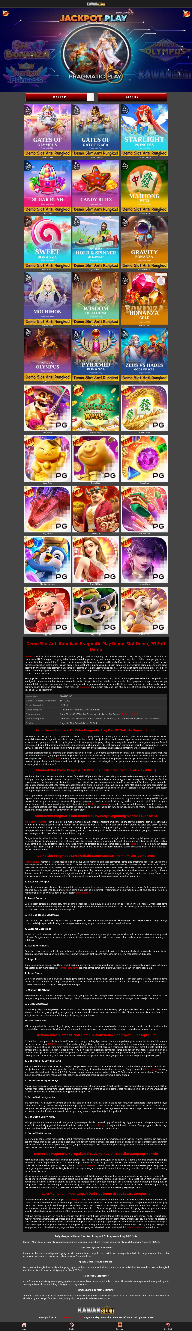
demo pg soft (151, 1069)
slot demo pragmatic (97, 804)
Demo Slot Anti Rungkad (69, 1317)
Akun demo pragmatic (36, 821)
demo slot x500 (83, 892)
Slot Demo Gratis (129, 714)
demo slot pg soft (100, 1125)
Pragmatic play (32, 861)
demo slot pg (137, 843)
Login (24, 1326)
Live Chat (168, 1326)
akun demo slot (51, 758)
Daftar (59, 97)
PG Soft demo (55, 1044)
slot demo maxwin (133, 1227)
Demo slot (30, 656)
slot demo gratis (73, 1199)
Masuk (132, 97)
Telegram (120, 1326)
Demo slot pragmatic (86, 1165)
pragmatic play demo (67, 967)
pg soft (84, 736)
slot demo (85, 686)
